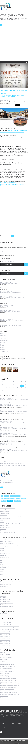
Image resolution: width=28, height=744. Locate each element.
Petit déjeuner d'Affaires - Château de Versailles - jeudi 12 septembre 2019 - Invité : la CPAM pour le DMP (12, 96)
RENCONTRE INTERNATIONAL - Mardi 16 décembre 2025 (12, 297)
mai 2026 (2, 333)
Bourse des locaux (4, 530)
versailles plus (17, 500)
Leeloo (1, 564)
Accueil (4, 723)
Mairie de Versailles (4, 511)
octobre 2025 (3, 338)
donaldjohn (3, 399)
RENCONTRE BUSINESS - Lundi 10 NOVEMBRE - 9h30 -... (12, 316)
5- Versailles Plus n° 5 (5, 638)
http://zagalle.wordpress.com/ (7, 689)
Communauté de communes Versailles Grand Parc (11, 516)
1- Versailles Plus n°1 (5, 631)
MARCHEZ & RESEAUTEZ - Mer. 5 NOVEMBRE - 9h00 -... (12, 320)
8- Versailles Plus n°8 (5, 643)
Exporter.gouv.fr (4, 525)
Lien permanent (4, 236)
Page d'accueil (3, 93)
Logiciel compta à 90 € (5, 599)
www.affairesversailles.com (6, 668)
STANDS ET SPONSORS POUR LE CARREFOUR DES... (13, 429)
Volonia (2, 569)
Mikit (1, 560)
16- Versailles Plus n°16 (5, 622)
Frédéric (6, 251)
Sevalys (2, 550)
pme (14, 498)
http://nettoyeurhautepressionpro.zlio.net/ (10, 685)
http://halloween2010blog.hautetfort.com (9, 694)
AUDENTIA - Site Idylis (5, 654)
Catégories (4, 727)
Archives (13, 727)
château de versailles (15, 496)
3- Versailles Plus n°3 (5, 634)
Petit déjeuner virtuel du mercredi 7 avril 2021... (13, 445)
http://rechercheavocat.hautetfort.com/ (9, 692)
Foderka (2, 574)
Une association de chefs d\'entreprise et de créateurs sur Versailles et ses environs (13, 582)
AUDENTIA (2, 652)
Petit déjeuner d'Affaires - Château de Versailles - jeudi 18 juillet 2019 (13, 102)
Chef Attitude (3, 567)
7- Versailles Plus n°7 (5, 641)
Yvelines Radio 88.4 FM (5, 513)
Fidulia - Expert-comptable (6, 541)
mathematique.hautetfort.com (7, 664)
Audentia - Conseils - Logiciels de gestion (9, 539)
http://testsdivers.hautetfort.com (7, 666)
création (6, 496)
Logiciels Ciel (3, 596)
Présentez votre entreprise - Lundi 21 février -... (13, 412)
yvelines (23, 498)
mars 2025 (2, 349)
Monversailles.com (4, 509)
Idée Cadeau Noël (4, 696)
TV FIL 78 (2, 522)
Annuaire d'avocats (4, 670)
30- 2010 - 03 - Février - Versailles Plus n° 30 (9, 629)
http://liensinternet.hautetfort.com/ (8, 680)
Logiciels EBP (3, 597)
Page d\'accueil (3, 613)
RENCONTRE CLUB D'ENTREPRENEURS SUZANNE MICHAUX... (13, 302)
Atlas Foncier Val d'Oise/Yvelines (7, 532)
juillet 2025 (2, 344)
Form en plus (3, 555)
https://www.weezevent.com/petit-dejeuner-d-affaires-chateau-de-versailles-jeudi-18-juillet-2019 (13, 131)
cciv (2, 496)
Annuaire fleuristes (4, 675)
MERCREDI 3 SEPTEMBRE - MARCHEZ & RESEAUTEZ (11, 325)
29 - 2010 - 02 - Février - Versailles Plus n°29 (9, 626)
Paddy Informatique (4, 557)
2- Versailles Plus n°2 (5, 633)
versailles (10, 500)
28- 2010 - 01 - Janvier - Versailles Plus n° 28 (9, 627)
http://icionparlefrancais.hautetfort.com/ (9, 687)
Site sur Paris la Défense (5, 676)
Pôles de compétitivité (5, 527)
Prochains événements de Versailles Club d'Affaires (12, 463)
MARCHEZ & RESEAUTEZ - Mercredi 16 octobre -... (14, 400)
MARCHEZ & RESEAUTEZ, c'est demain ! (8, 283)
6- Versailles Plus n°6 (5, 640)
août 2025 (2, 342)
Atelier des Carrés (4, 546)
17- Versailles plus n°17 (5, 624)
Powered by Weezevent (23, 232)
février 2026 (3, 335)
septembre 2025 (4, 340)
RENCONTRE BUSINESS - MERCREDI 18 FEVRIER (10, 292)
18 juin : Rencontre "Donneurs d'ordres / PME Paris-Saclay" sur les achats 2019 (14, 91)
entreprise (3, 500)
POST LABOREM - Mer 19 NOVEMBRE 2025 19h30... (11, 311)
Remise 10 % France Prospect (6, 606)
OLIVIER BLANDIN (4, 444)
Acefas (1, 552)
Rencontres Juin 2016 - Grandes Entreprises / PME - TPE (12, 465)
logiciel (18, 498)
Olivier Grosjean (4, 450)
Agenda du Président (5, 461)
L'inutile (2, 697)
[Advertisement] (14, 43)
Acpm (1, 562)
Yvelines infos (3, 515)
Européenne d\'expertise (6, 566)
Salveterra (2, 520)
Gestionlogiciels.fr (4, 659)
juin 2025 (2, 345)
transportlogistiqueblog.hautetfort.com (9, 690)
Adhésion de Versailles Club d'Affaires (8, 467)
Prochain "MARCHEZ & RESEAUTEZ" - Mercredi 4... (11, 288)
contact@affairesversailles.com (8, 182)
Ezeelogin (2, 405)
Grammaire (2, 661)
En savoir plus (17, 743)
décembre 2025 (3, 337)
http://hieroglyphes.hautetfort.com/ (8, 682)
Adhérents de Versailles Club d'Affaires (9, 460)
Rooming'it (2, 656)
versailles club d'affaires (6, 498)
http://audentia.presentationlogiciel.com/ (9, 683)
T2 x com (2, 559)
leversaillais (3, 529)
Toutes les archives (4, 351)
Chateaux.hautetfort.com (6, 657)
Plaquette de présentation (6, 584)
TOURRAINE (2, 440)
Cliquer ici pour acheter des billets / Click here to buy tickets (13, 185)
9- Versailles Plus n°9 (5, 645)
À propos (12, 723)
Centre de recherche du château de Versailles (10, 523)
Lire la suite (11, 359)
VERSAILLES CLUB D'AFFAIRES (12, 15)
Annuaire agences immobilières (7, 671)
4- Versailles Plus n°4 (5, 636)
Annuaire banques (4, 673)
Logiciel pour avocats (5, 601)
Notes (19, 723)
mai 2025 (2, 347)
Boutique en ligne (4, 604)
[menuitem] (14, 91)
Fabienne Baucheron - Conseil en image (9, 545)
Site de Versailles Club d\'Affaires (7, 508)
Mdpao (2, 571)
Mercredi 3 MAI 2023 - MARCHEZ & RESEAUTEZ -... (13, 406)
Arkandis (2, 548)
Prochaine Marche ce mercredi (7, 306)
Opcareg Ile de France (5, 553)
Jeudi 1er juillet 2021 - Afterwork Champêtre (17, 440)
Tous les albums (3, 373)
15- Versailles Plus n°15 (5, 621)
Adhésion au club (4, 586)
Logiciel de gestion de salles (6, 603)
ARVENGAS (2, 411)
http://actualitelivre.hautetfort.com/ (8, 678)
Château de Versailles (5, 518)
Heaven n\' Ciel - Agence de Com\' (7, 543)
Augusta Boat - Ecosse (5, 573)
